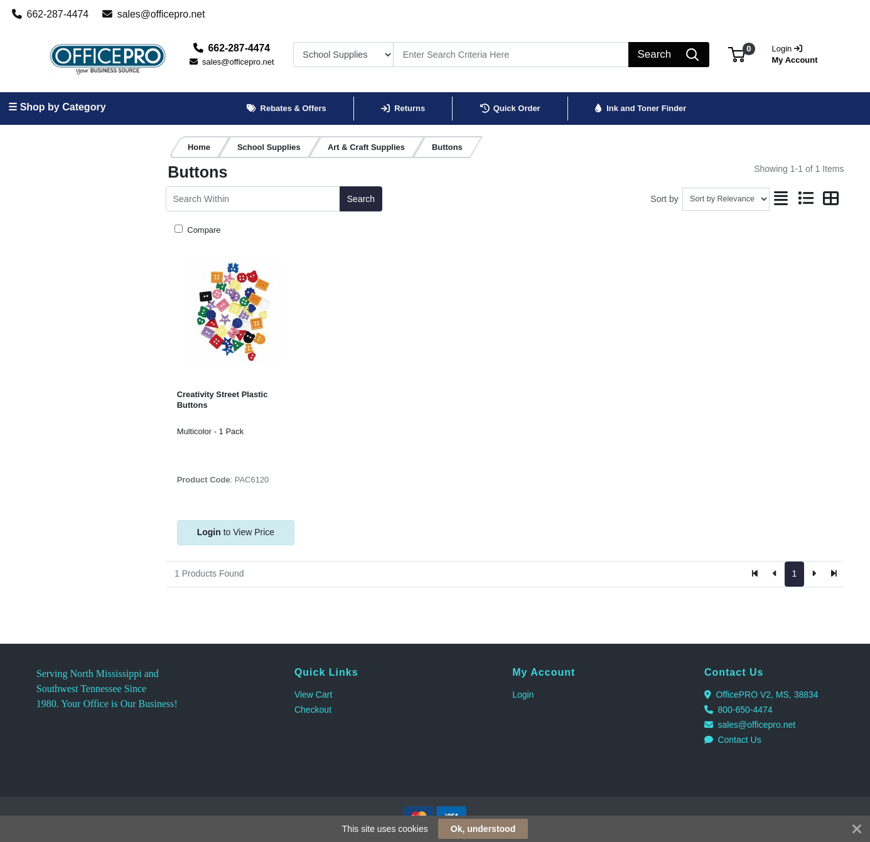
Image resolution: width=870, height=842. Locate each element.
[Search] (511, 54)
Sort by (664, 199)
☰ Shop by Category (56, 107)
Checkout (312, 710)
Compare (203, 230)
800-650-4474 (738, 710)
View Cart (313, 695)
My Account (799, 53)
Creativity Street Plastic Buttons (222, 400)
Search (361, 199)
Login (523, 695)
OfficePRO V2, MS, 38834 (761, 695)
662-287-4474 (50, 14)
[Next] (814, 574)
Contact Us (732, 740)
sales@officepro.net (153, 14)
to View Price (235, 532)
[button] (736, 54)
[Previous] (775, 574)
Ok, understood (483, 829)
